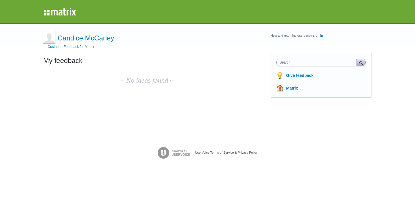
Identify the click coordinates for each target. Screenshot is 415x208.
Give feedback (300, 75)
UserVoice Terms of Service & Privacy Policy (226, 152)
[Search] (361, 62)
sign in (318, 35)
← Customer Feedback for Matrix (68, 47)
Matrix (292, 88)
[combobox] (318, 62)
